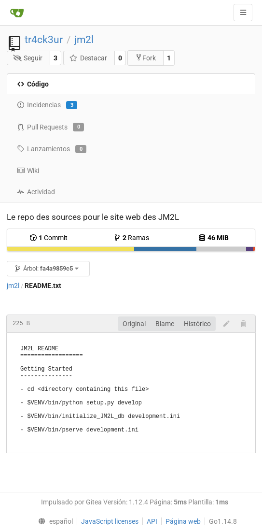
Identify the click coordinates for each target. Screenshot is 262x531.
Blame (164, 324)
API (152, 521)
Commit (48, 238)
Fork (145, 58)
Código (33, 84)
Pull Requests (50, 127)
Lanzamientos (51, 149)
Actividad (36, 192)
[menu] (53, 521)
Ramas (131, 238)
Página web (183, 521)
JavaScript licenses (109, 521)
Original (134, 324)
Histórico (197, 324)
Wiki (28, 170)
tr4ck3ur (44, 39)
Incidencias (47, 105)
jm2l (84, 39)
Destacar (88, 58)
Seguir (28, 58)
